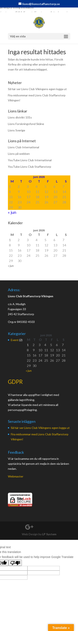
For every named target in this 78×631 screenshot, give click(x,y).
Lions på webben (19, 153)
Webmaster (15, 476)
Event (15, 340)
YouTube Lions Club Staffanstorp (29, 166)
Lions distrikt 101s (20, 117)
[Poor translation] (15, 563)
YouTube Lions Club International (30, 160)
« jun (12, 212)
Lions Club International (23, 147)
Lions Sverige (16, 130)
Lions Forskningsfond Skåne (26, 124)
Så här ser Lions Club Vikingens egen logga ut (37, 89)
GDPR (15, 381)
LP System (49, 534)
